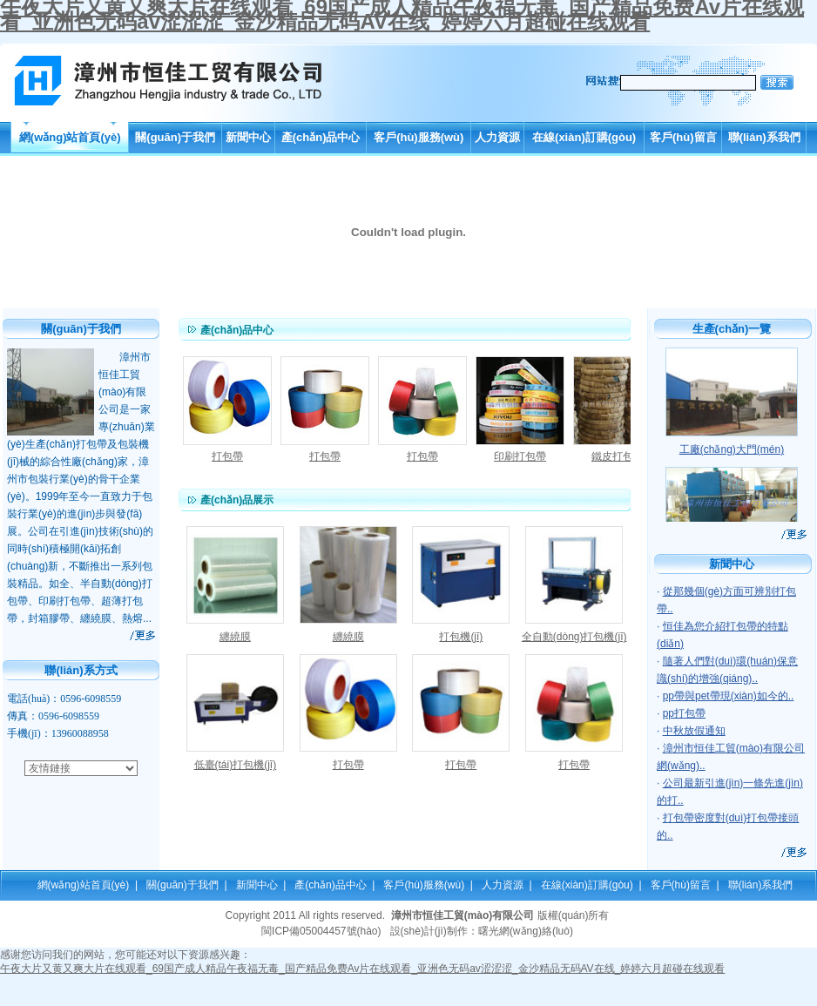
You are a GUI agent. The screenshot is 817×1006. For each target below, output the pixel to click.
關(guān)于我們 (175, 137)
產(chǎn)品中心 (321, 137)
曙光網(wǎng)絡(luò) (525, 931)
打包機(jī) (461, 637)
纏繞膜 (235, 637)
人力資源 (497, 137)
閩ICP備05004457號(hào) (321, 931)
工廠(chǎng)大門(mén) (731, 449)
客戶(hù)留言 (683, 137)
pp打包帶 (684, 713)
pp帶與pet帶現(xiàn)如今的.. (728, 696)
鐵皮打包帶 (617, 456)
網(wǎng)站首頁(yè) (70, 137)
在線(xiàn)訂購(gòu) (584, 137)
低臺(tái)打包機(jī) (235, 765)
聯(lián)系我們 (764, 137)
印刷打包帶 (520, 456)
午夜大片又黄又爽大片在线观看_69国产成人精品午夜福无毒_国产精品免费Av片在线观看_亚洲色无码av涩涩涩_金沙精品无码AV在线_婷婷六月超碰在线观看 (362, 968)
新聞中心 (248, 137)
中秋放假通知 (694, 731)
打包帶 (227, 456)
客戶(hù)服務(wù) (418, 137)
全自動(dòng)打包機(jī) (574, 637)
